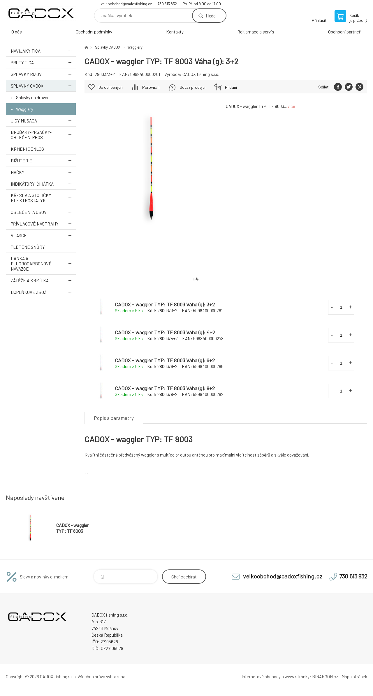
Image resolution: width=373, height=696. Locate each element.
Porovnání (151, 87)
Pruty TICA (43, 62)
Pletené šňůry (43, 247)
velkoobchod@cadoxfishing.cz (126, 3)
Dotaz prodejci (192, 87)
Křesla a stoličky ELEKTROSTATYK (43, 198)
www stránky (297, 676)
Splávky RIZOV (43, 74)
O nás (16, 31)
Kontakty (175, 31)
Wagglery (24, 109)
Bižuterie (43, 160)
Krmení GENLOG (43, 149)
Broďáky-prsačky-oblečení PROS (43, 135)
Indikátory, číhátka (43, 183)
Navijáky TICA (43, 50)
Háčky (43, 172)
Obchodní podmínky (94, 31)
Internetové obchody (261, 676)
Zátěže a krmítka (43, 280)
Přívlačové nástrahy (43, 223)
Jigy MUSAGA (43, 120)
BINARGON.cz (325, 676)
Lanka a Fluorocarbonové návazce (43, 263)
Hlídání (231, 87)
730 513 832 (167, 3)
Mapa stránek (354, 676)
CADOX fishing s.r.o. (200, 74)
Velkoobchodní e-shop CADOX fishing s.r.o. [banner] (41, 13)
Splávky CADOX (43, 85)
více (291, 106)
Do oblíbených (110, 87)
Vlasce (43, 235)
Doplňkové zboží (43, 292)
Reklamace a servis (255, 31)
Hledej (211, 15)
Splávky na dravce (33, 97)
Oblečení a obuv (43, 212)
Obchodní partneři (345, 31)
